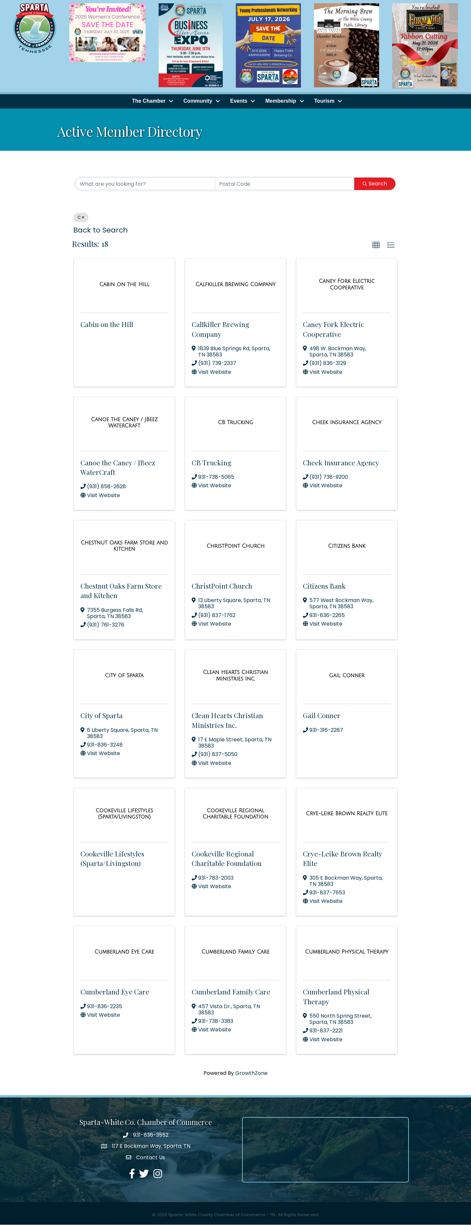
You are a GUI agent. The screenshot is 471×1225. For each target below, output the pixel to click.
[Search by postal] (285, 184)
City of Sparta (101, 715)
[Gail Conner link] (347, 676)
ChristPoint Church (222, 586)
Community (197, 101)
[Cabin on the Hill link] (124, 285)
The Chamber (149, 101)
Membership (280, 101)
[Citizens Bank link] (346, 546)
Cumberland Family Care (231, 991)
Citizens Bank (324, 586)
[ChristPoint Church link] (235, 546)
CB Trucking (211, 462)
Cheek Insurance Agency (341, 462)
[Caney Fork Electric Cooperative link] (347, 284)
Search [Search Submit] (375, 184)
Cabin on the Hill (106, 324)
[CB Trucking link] (235, 423)
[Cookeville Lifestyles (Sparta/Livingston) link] (124, 814)
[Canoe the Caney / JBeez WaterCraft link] (124, 423)
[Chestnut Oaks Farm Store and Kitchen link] (124, 546)
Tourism (324, 101)
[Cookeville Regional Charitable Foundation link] (235, 814)
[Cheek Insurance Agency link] (346, 423)
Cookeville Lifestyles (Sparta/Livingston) (112, 858)
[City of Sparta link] (124, 676)
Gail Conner (321, 715)
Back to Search (100, 230)
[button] (376, 245)
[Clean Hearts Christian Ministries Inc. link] (235, 675)
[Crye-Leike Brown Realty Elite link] (346, 814)
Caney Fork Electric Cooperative (333, 329)
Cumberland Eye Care (114, 991)
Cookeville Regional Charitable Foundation (227, 858)
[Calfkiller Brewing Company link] (236, 285)
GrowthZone (251, 1073)
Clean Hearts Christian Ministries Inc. (227, 720)
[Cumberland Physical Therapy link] (346, 952)
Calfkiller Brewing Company (220, 329)
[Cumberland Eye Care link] (124, 952)
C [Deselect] (81, 217)
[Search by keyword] (145, 184)
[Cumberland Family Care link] (235, 952)
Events (238, 101)
